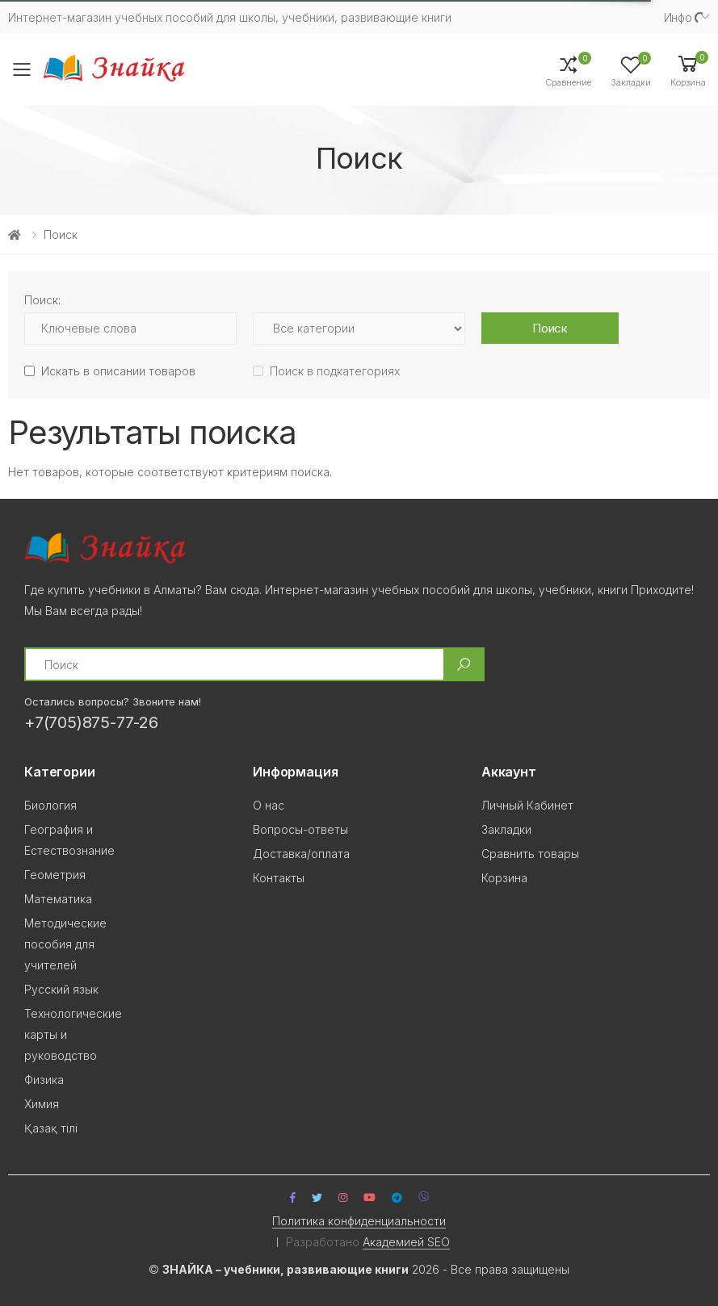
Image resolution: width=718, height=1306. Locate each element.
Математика (58, 899)
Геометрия (55, 874)
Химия (41, 1104)
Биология (50, 805)
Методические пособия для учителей (65, 944)
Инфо (678, 17)
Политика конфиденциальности (359, 1221)
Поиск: (42, 300)
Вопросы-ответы (300, 829)
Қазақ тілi (51, 1128)
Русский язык (61, 989)
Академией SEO (406, 1242)
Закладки (506, 829)
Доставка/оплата (301, 853)
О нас (268, 805)
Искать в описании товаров (118, 371)
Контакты (278, 878)
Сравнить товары (530, 853)
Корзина (504, 878)
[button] (688, 69)
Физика (44, 1079)
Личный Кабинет (527, 805)
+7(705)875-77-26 (91, 722)
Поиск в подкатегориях (335, 371)
